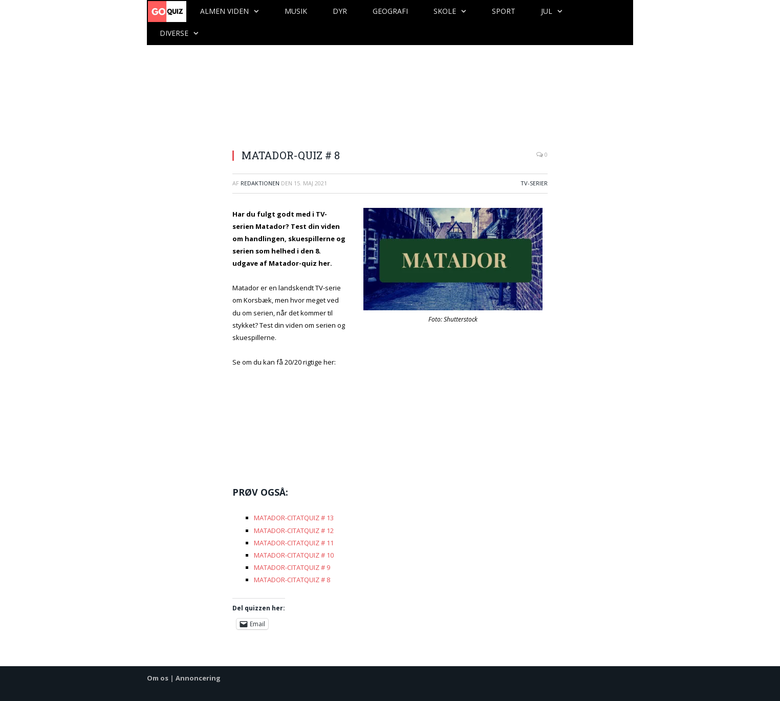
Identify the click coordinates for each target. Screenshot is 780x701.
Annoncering (198, 678)
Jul (546, 11)
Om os (157, 678)
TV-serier (534, 183)
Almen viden (224, 11)
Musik (296, 11)
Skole (445, 11)
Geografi (390, 11)
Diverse (174, 33)
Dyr (340, 11)
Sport (503, 11)
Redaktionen (260, 183)
